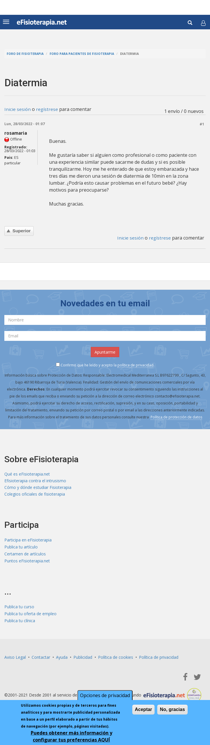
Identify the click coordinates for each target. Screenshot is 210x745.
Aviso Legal (15, 658)
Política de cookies (115, 658)
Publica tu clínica (19, 622)
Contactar (41, 658)
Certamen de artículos (25, 555)
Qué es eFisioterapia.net (27, 474)
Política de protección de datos (176, 416)
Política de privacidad (158, 658)
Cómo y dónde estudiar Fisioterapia (37, 488)
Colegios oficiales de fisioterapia (34, 495)
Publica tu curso (19, 608)
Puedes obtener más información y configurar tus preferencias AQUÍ (71, 736)
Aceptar (143, 709)
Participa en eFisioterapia (28, 541)
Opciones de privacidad (105, 695)
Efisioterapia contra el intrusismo (35, 481)
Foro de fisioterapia (26, 53)
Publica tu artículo (21, 548)
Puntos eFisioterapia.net (27, 562)
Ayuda (62, 658)
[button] (203, 23)
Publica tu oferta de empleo (30, 615)
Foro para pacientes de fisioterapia (84, 53)
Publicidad (82, 658)
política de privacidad (135, 364)
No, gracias (172, 709)
